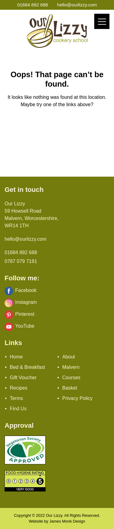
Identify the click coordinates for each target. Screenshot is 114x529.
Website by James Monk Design (57, 521)
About (68, 356)
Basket (69, 387)
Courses (71, 377)
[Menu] (101, 21)
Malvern (71, 367)
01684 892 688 (32, 4)
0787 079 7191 (21, 261)
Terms (16, 398)
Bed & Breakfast (27, 367)
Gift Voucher (23, 377)
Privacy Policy (77, 398)
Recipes (18, 387)
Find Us (18, 408)
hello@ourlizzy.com (77, 4)
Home (16, 356)
